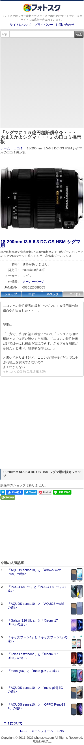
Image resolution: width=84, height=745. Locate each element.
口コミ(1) (73, 294)
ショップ (10, 294)
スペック (52, 294)
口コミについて (11, 723)
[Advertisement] (42, 82)
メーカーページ (33, 281)
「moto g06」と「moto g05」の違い (33, 671)
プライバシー (43, 24)
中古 (31, 294)
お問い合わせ (65, 24)
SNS (61, 731)
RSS (23, 731)
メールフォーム (42, 731)
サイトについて (21, 24)
